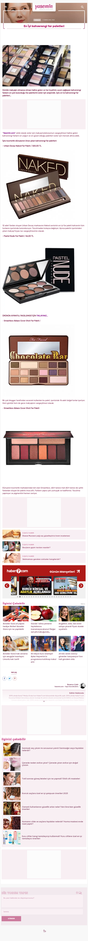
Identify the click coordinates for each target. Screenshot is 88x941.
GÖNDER (11, 918)
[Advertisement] (44, 512)
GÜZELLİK (37, 20)
